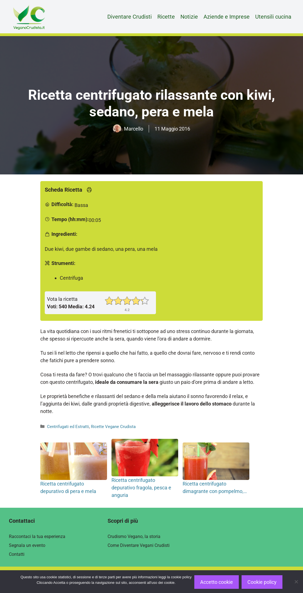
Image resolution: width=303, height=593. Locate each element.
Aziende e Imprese (226, 16)
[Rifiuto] (296, 581)
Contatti (16, 554)
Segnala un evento (27, 545)
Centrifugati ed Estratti (68, 426)
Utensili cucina (273, 16)
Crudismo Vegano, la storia (134, 536)
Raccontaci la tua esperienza (37, 536)
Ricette (166, 16)
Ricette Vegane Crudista (113, 426)
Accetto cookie (216, 582)
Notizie (189, 16)
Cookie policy (262, 582)
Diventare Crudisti (129, 16)
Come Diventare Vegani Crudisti (139, 545)
